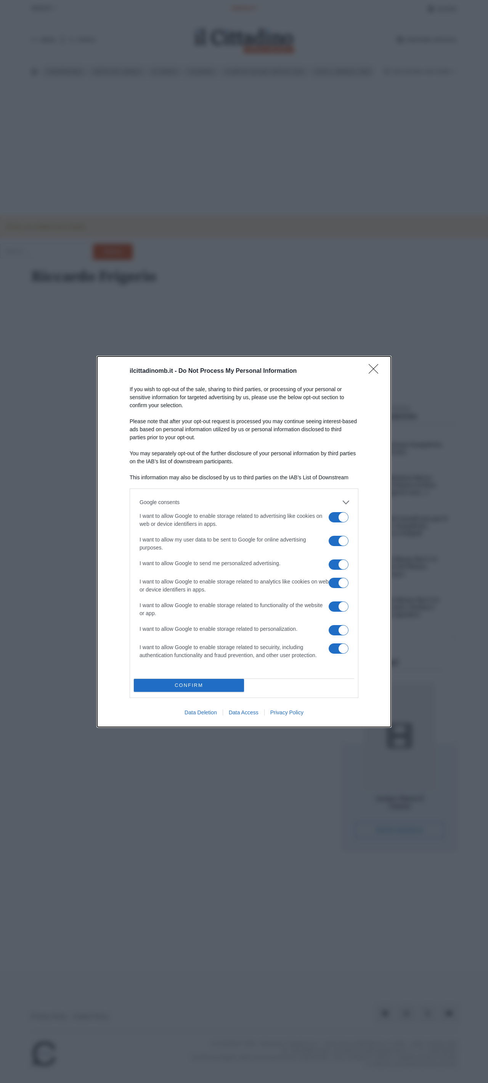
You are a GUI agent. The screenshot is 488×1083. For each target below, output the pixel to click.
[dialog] (244, 541)
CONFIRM (189, 685)
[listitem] (244, 502)
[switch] (338, 517)
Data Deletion (201, 712)
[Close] (376, 371)
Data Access (243, 712)
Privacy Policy (286, 712)
